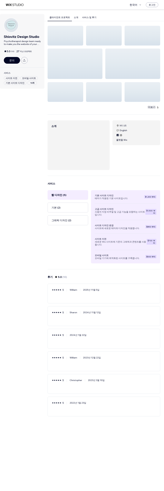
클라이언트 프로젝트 (59, 17)
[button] (65, 36)
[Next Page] (112, 479)
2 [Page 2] (106, 479)
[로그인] (152, 4)
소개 (76, 17)
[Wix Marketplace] (15, 5)
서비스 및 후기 (89, 17)
